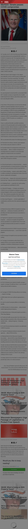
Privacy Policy (5, 263)
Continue (14, 273)
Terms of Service (20, 259)
